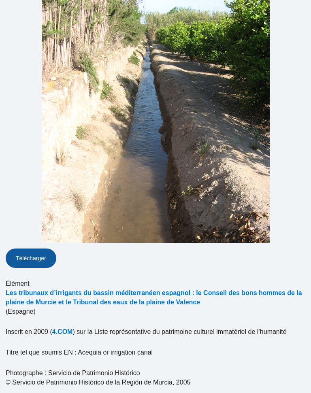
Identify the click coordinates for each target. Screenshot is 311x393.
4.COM (62, 331)
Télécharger (31, 258)
